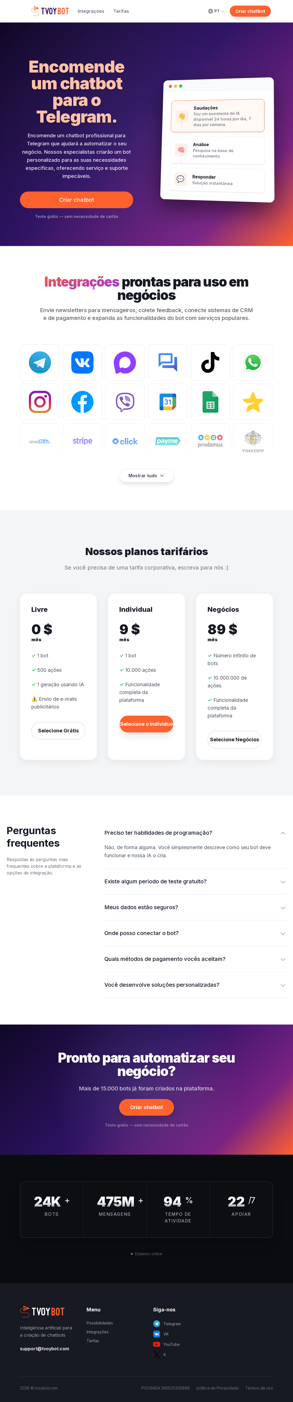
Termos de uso (259, 1388)
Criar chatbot (250, 11)
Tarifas (121, 11)
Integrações (91, 11)
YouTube (166, 1344)
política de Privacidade (217, 1388)
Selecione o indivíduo (146, 724)
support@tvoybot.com (44, 1348)
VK (161, 1334)
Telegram (167, 1323)
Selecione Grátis (58, 731)
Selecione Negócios (234, 739)
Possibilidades (100, 1323)
